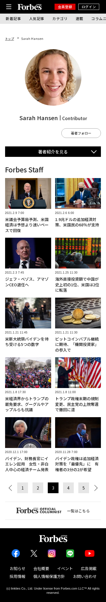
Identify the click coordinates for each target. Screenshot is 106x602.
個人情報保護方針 (49, 576)
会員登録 (65, 6)
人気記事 (37, 18)
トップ (9, 38)
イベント (65, 568)
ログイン (89, 6)
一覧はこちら (53, 510)
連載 (79, 18)
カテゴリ (60, 18)
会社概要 (41, 568)
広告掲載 (89, 568)
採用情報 (17, 576)
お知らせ (17, 568)
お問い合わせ (85, 576)
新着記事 (13, 18)
